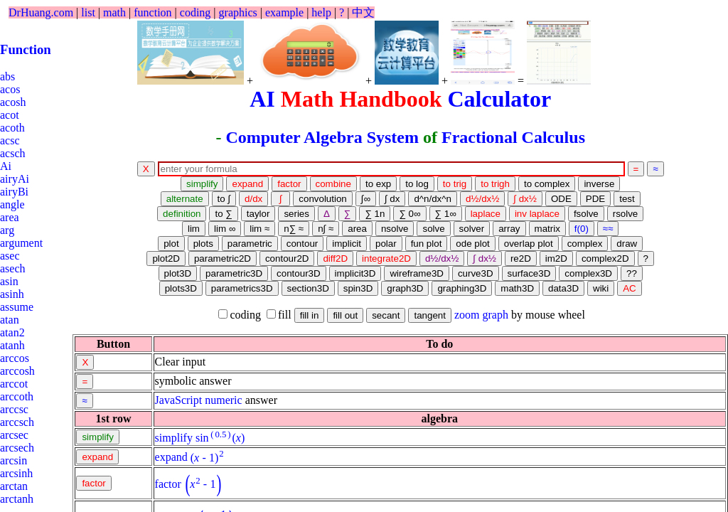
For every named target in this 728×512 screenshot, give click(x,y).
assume (16, 307)
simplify (174, 438)
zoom (467, 315)
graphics (238, 12)
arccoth (16, 396)
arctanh (16, 499)
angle (12, 204)
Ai (5, 166)
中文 (363, 12)
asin (9, 281)
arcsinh (16, 473)
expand (171, 458)
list (88, 12)
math (114, 12)
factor (168, 484)
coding (195, 12)
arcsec (14, 435)
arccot (14, 384)
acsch (13, 153)
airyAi (14, 179)
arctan (14, 486)
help (321, 12)
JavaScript (179, 400)
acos (10, 89)
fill (279, 315)
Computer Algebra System (322, 137)
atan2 (12, 332)
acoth (12, 128)
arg (7, 230)
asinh (12, 294)
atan (9, 320)
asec (10, 256)
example (284, 12)
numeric (223, 400)
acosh (13, 102)
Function (25, 49)
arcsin (13, 460)
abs (7, 76)
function (152, 12)
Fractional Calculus (513, 137)
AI (262, 99)
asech (13, 268)
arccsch (17, 422)
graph (495, 315)
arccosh (17, 371)
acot (9, 115)
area (9, 217)
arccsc (14, 409)
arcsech (17, 448)
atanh (12, 345)
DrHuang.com (41, 12)
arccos (14, 358)
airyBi (14, 192)
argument (21, 243)
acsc (10, 140)
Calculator (499, 99)
